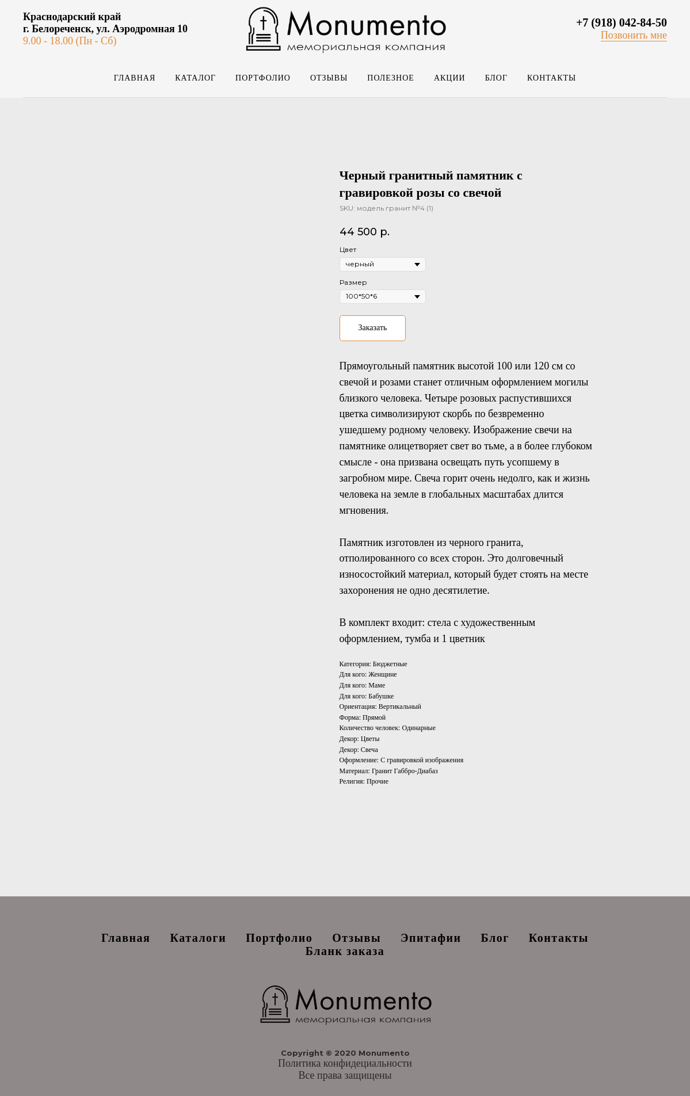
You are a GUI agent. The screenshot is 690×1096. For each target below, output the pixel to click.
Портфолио (263, 78)
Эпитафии (431, 937)
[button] (634, 35)
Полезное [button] (390, 78)
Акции (450, 78)
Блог (496, 78)
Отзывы (329, 78)
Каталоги (198, 937)
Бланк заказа (345, 951)
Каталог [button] (195, 78)
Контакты (551, 78)
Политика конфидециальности (345, 1063)
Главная (135, 78)
